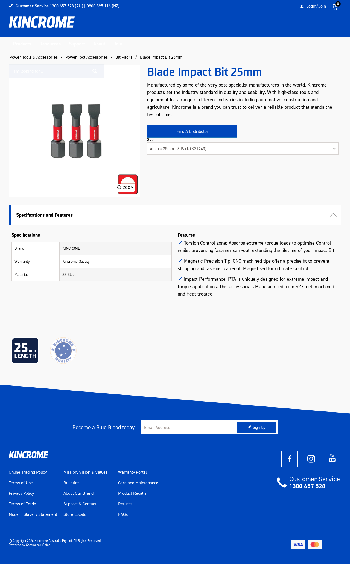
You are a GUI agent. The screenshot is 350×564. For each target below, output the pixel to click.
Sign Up (259, 427)
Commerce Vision (38, 545)
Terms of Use (21, 482)
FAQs (123, 514)
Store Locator (75, 514)
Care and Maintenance (138, 482)
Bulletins (71, 482)
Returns (125, 504)
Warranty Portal (132, 472)
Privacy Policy (21, 493)
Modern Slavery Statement (33, 514)
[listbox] (243, 148)
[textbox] (285, 26)
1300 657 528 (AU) (66, 6)
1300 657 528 (307, 486)
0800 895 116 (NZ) (103, 6)
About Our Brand (78, 493)
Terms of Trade (22, 504)
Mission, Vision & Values (85, 472)
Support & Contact (79, 504)
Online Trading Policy (28, 472)
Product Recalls (132, 493)
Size (150, 140)
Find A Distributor (192, 131)
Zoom (128, 187)
